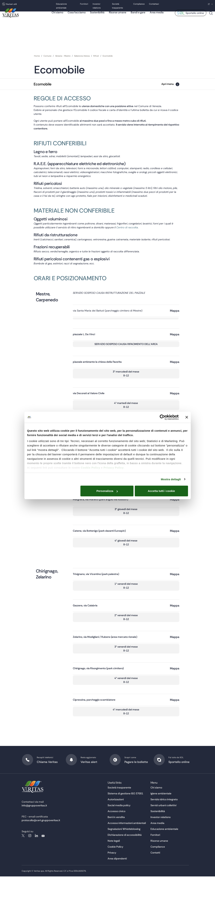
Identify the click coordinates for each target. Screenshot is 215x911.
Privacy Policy (114, 467)
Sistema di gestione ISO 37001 (125, 828)
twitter (23, 870)
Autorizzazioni (116, 834)
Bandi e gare (138, 16)
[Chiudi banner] (186, 417)
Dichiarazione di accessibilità (125, 869)
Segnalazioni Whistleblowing (124, 863)
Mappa (174, 334)
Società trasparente (119, 822)
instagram (29, 870)
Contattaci (154, 4)
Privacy (112, 887)
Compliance (139, 4)
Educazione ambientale (164, 863)
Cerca (211, 17)
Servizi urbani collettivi (163, 839)
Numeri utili (11, 4)
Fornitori (84, 4)
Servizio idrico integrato (164, 834)
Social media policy (119, 839)
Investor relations (160, 851)
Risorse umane (117, 16)
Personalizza (107, 490)
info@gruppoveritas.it (34, 840)
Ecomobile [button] (42, 84)
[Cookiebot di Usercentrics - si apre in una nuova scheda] (162, 417)
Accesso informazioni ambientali (127, 857)
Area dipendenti (117, 893)
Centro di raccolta (160, 242)
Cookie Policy (90, 467)
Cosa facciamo (77, 16)
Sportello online (195, 16)
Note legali (114, 875)
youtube (43, 870)
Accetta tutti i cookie (161, 490)
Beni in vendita (116, 851)
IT (209, 4)
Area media (157, 16)
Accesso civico (116, 845)
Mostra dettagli (171, 479)
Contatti (155, 887)
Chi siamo (57, 16)
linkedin (36, 870)
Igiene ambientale (160, 828)
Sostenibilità (97, 16)
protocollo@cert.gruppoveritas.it (41, 854)
